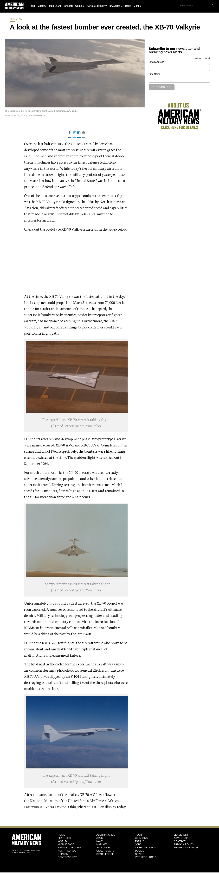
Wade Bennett (37, 115)
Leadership (181, 834)
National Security (97, 6)
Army (100, 838)
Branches (115, 6)
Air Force (16, 19)
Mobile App (55, 6)
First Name (154, 74)
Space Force (105, 854)
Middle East (66, 844)
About (41, 6)
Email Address (157, 62)
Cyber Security (146, 847)
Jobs (138, 844)
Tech (138, 834)
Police (139, 850)
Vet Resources (145, 857)
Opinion (68, 6)
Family (139, 841)
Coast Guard (105, 850)
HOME (61, 834)
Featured (64, 838)
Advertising (182, 838)
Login (28, 852)
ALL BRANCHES (105, 834)
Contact (179, 841)
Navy (99, 841)
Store (128, 6)
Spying (139, 854)
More (136, 6)
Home (32, 6)
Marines (102, 844)
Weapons (141, 838)
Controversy (67, 857)
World (78, 6)
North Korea (67, 850)
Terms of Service (186, 847)
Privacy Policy (184, 844)
